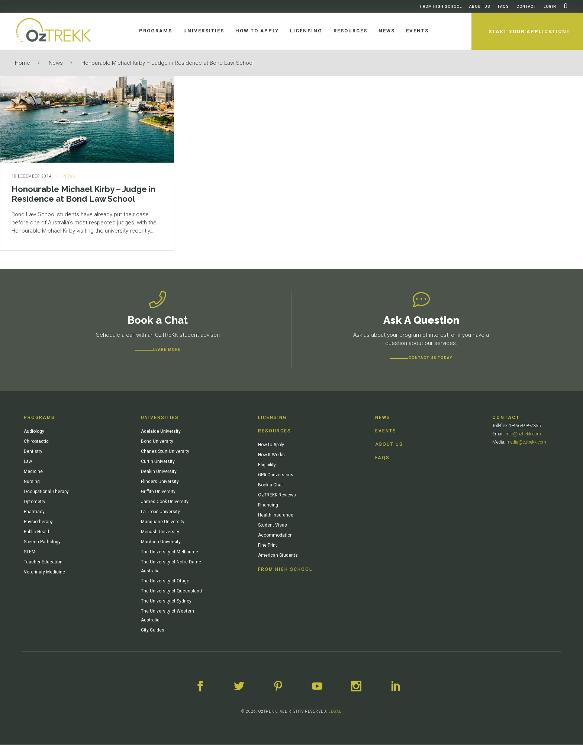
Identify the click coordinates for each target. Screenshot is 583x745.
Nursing (32, 482)
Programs (39, 418)
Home (22, 63)
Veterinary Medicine (44, 572)
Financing (268, 505)
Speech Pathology (42, 542)
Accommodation (275, 535)
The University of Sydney (166, 601)
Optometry (34, 502)
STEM (29, 552)
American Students (278, 555)
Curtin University (158, 461)
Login (550, 6)
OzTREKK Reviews (277, 495)
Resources (274, 431)
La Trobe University (160, 512)
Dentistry (33, 451)
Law (28, 461)
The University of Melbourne (169, 552)
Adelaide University (161, 431)
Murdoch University (161, 542)
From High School (441, 6)
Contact (526, 6)
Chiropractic (36, 441)
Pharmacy (34, 512)
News (56, 63)
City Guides (152, 630)
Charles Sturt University (165, 451)
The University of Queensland (171, 591)
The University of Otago (165, 581)
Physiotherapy (38, 522)
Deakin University (159, 471)
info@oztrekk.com (523, 434)
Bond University (157, 441)
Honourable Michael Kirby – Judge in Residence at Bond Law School (167, 63)
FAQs (503, 6)
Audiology (34, 431)
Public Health (37, 532)
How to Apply (271, 445)
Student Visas (272, 525)
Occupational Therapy (46, 492)
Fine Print (267, 545)
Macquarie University (162, 522)
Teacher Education (43, 562)
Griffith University (158, 492)
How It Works (271, 455)
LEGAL (335, 712)
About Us (479, 6)
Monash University (160, 532)
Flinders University (160, 482)
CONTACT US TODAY (430, 358)
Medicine (33, 471)
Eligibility (267, 465)
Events (385, 431)
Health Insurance (275, 515)
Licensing (272, 418)
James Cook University (165, 502)
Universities (160, 418)
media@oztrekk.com (526, 442)
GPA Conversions (275, 475)
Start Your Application (527, 31)
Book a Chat (270, 485)
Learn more (167, 350)
